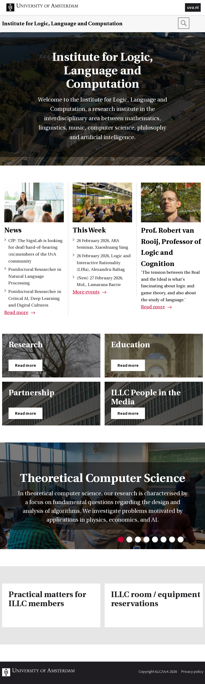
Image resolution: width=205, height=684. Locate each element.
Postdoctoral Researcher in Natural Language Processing (34, 276)
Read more (16, 312)
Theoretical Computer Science (102, 478)
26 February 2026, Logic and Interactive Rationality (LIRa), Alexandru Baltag (104, 263)
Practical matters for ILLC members (47, 599)
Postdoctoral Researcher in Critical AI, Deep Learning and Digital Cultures (34, 298)
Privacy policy (192, 671)
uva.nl (193, 7)
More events (86, 292)
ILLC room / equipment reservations (155, 599)
